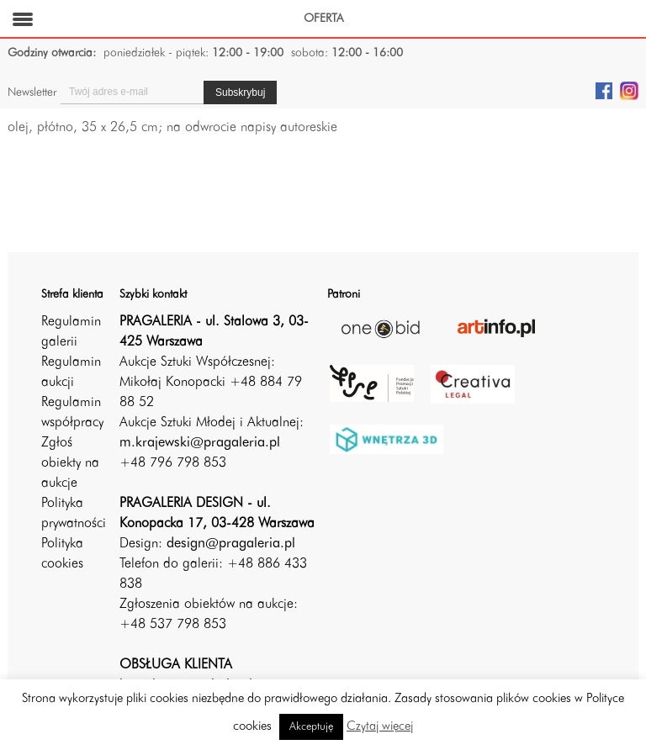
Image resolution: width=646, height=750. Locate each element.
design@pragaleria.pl (231, 544)
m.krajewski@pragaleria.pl (199, 443)
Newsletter (32, 92)
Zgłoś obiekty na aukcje (70, 463)
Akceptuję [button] (311, 726)
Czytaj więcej (380, 727)
